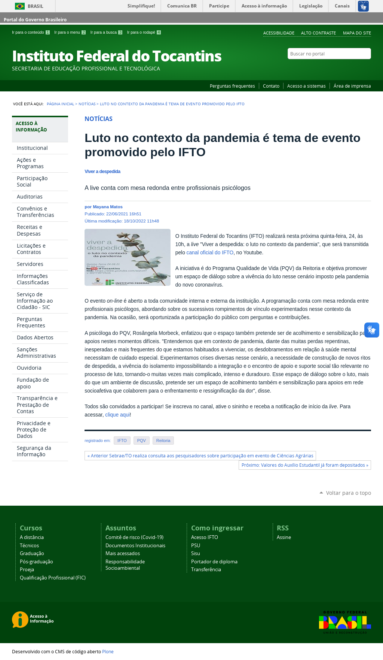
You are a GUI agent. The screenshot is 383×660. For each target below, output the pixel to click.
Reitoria (163, 440)
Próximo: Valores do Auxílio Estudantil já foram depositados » (305, 465)
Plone (108, 651)
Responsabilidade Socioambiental (125, 564)
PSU (195, 545)
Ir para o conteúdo (31, 32)
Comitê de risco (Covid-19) (134, 537)
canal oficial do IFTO (210, 252)
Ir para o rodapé (144, 32)
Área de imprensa (352, 86)
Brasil (35, 6)
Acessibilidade (278, 33)
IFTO (122, 440)
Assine (284, 537)
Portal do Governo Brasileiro (35, 19)
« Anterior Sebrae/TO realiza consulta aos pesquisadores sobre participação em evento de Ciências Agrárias (200, 455)
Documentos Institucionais (135, 545)
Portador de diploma (214, 561)
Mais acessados (122, 553)
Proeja (27, 569)
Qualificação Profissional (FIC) (53, 578)
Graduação (32, 553)
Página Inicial (60, 103)
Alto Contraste (318, 33)
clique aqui (117, 415)
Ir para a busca (107, 32)
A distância (32, 537)
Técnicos (29, 545)
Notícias (87, 103)
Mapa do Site (357, 33)
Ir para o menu (70, 32)
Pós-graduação (36, 561)
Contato (271, 86)
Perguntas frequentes (232, 86)
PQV (141, 440)
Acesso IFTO (204, 537)
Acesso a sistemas (306, 86)
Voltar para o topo (348, 492)
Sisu (195, 553)
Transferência (206, 569)
